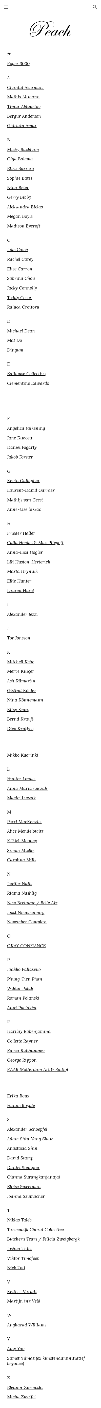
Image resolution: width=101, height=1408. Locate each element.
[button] (6, 7)
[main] (50, 226)
